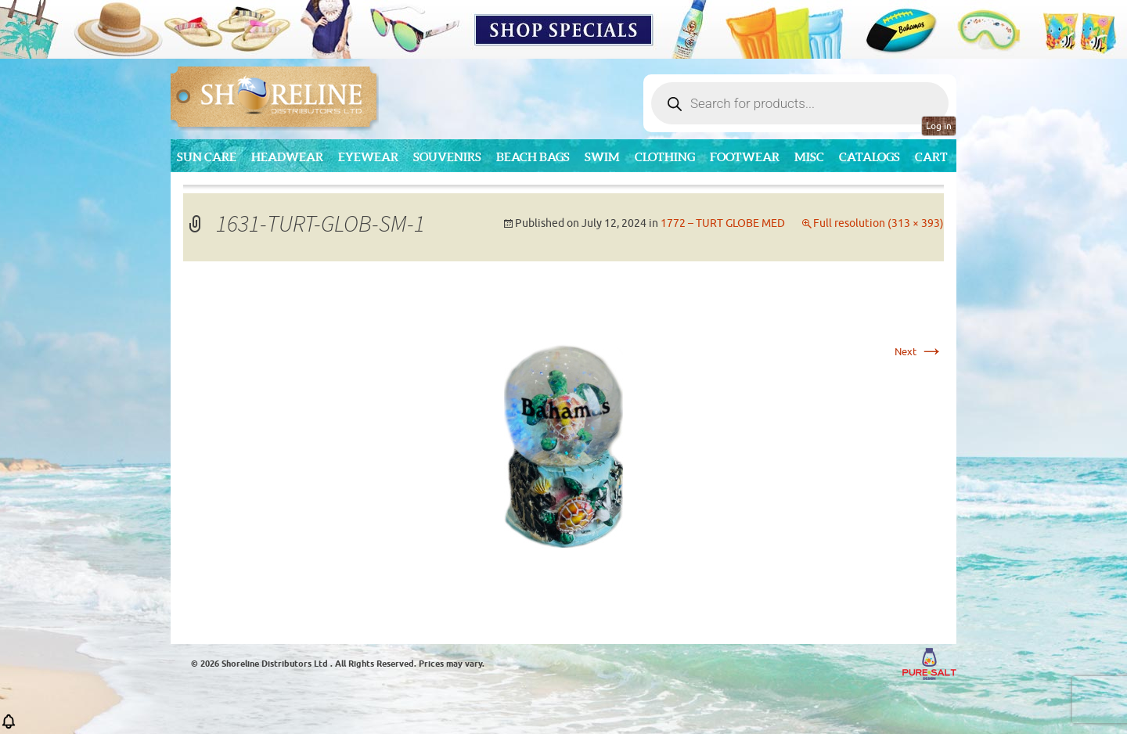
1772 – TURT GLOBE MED (723, 223)
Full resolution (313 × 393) (878, 223)
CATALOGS (869, 157)
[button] (8, 726)
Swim (602, 157)
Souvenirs (447, 157)
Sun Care (206, 157)
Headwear (287, 157)
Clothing (665, 157)
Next (919, 351)
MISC (809, 157)
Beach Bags (533, 157)
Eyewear (368, 157)
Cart (931, 157)
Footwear (745, 157)
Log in (939, 126)
